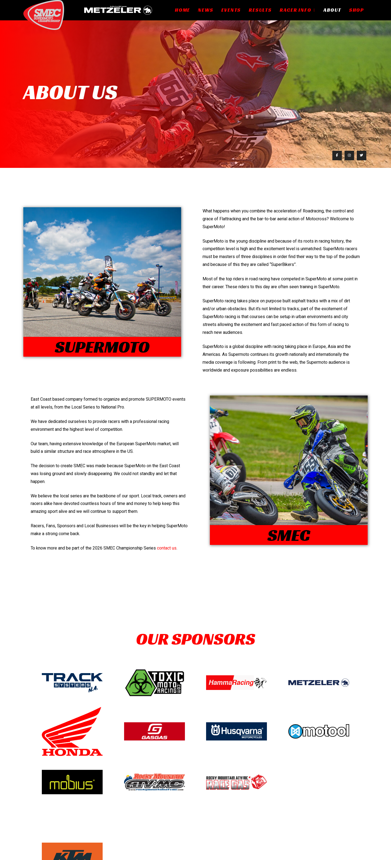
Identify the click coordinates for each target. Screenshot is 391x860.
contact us (166, 548)
